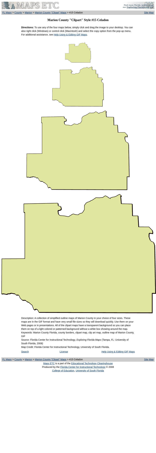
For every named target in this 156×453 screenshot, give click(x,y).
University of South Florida (90, 370)
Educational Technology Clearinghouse (92, 363)
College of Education (63, 370)
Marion (28, 12)
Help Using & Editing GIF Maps (70, 34)
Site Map (149, 12)
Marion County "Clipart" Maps (50, 12)
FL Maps (7, 12)
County (18, 12)
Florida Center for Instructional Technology (82, 367)
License (64, 351)
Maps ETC (49, 363)
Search (25, 351)
